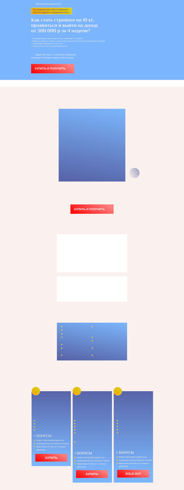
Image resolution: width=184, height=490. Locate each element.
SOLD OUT (133, 473)
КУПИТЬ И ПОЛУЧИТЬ (50, 68)
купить (92, 474)
